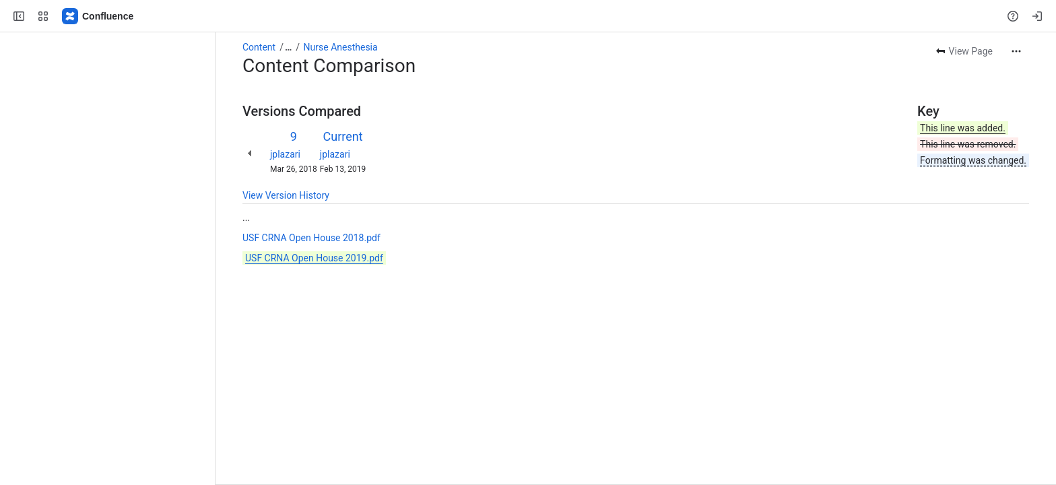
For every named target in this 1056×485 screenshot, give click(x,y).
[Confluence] (98, 16)
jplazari (285, 154)
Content (258, 47)
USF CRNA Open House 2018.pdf (311, 237)
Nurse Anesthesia (341, 47)
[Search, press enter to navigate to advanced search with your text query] (525, 16)
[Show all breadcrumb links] (288, 47)
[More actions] (1016, 51)
